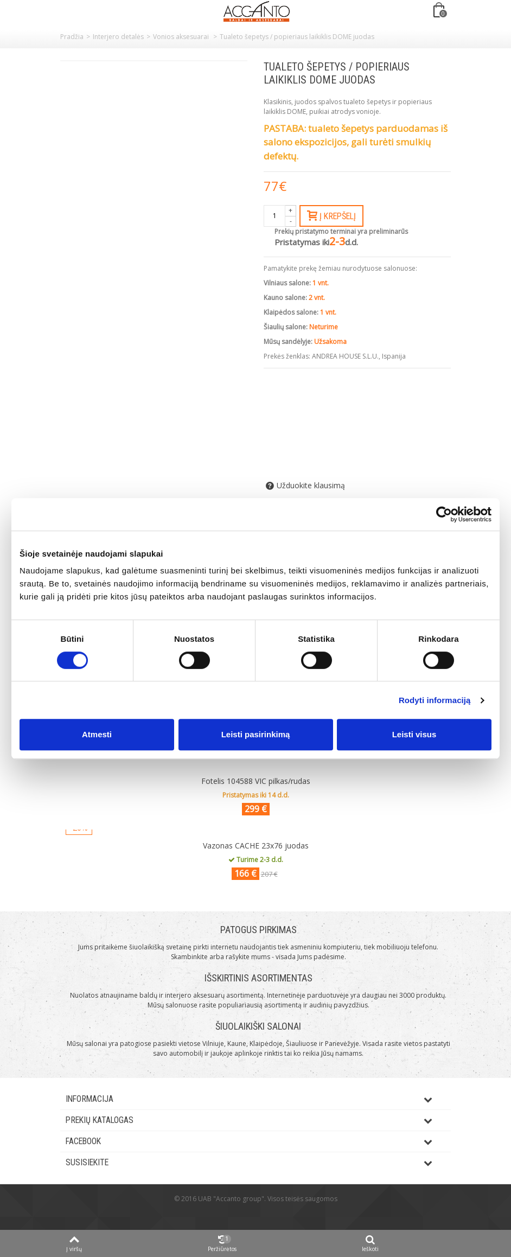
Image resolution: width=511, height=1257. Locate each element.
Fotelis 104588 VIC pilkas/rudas (255, 781)
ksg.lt (269, 1215)
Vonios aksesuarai (181, 36)
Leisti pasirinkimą (255, 734)
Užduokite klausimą (311, 485)
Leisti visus (414, 734)
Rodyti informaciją (435, 700)
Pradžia (72, 36)
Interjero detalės (118, 36)
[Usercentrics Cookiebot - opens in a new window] (444, 514)
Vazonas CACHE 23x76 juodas (256, 845)
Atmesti (97, 734)
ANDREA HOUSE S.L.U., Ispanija (359, 356)
